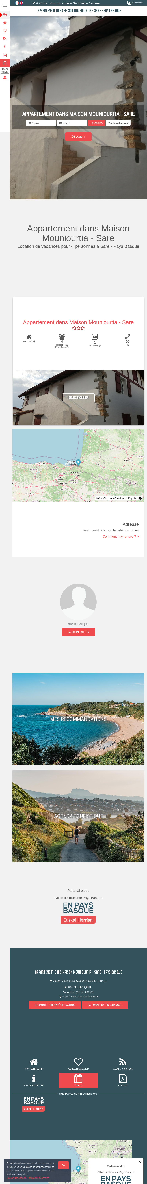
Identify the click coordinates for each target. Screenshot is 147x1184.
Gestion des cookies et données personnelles (27, 1178)
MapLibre (132, 498)
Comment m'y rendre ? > (121, 536)
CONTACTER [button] (78, 632)
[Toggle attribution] (140, 498)
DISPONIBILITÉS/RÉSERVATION (55, 1005)
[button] (118, 123)
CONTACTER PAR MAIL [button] (105, 1005)
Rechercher (96, 122)
